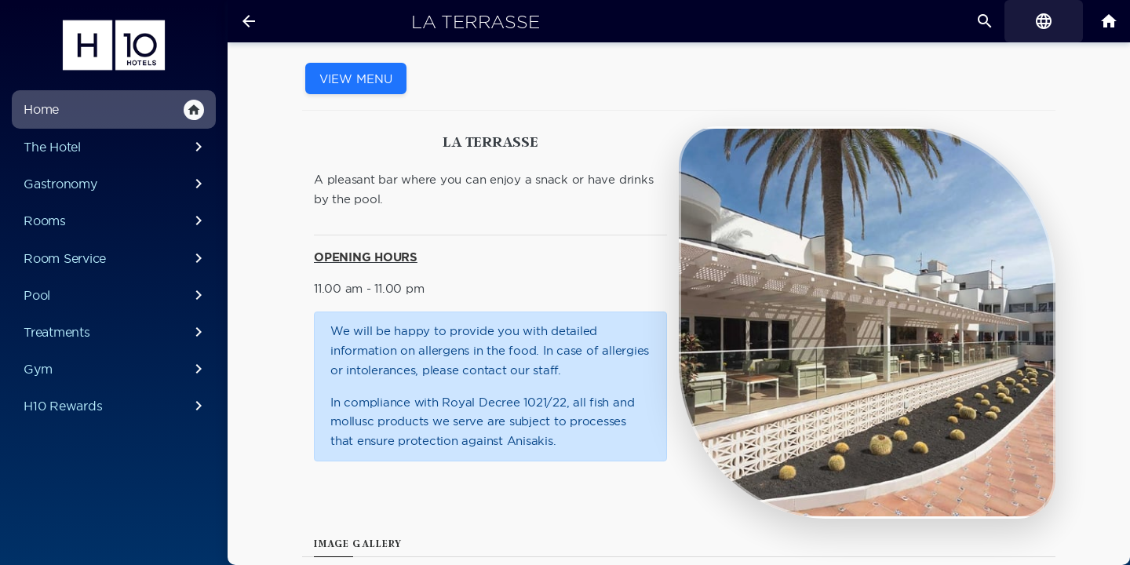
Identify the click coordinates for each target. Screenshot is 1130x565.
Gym (116, 368)
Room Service (116, 258)
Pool (116, 295)
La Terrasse (475, 22)
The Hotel (116, 146)
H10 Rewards (116, 405)
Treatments (116, 332)
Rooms (116, 220)
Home (114, 110)
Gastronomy (116, 183)
